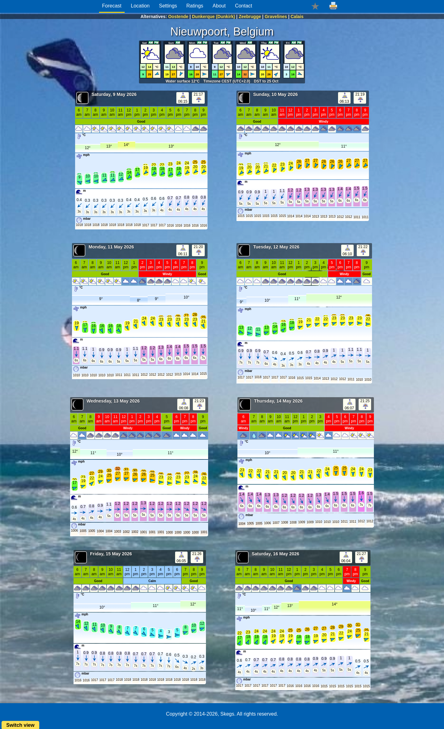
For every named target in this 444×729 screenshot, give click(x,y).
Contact (243, 5)
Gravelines (276, 16)
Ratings (194, 5)
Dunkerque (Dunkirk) (213, 16)
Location (140, 5)
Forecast (112, 5)
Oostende (178, 16)
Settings (168, 5)
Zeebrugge (250, 16)
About (219, 5)
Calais (297, 16)
